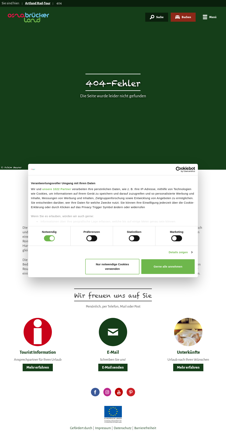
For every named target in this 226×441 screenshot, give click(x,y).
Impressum (103, 428)
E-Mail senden (113, 367)
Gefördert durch (81, 428)
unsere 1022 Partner (56, 189)
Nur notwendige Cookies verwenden (112, 266)
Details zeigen (178, 252)
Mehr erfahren (37, 367)
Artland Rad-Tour (37, 3)
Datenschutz (122, 428)
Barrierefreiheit (145, 428)
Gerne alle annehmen (168, 266)
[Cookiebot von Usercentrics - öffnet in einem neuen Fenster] (178, 169)
